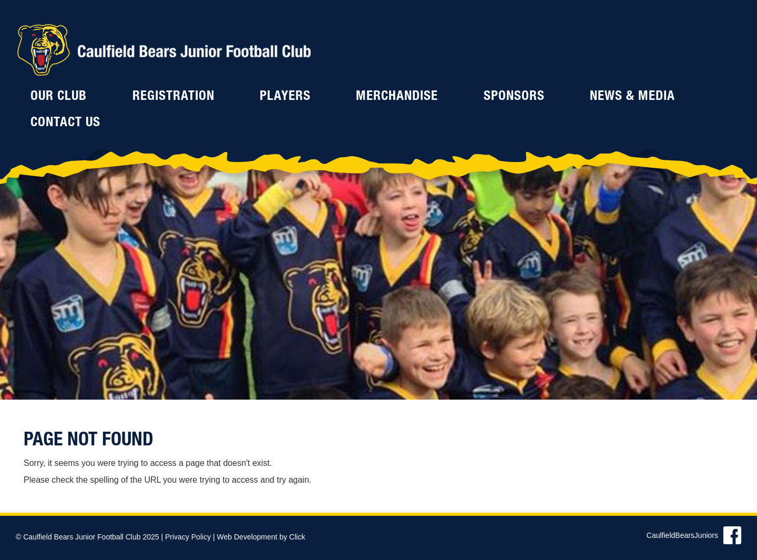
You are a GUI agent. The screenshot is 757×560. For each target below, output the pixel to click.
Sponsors (514, 97)
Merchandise (397, 97)
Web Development (247, 537)
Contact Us (65, 123)
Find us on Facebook (732, 535)
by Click (292, 537)
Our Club (58, 97)
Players (285, 97)
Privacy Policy (188, 537)
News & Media (632, 97)
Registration (173, 97)
